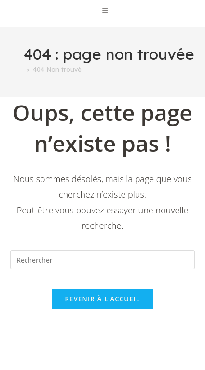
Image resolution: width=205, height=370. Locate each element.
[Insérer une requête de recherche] (102, 259)
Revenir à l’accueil (102, 298)
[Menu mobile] (102, 10)
